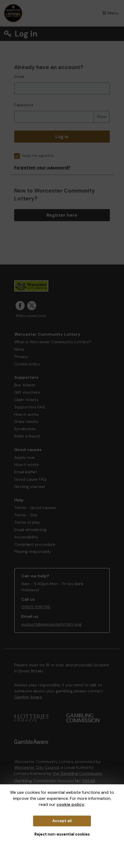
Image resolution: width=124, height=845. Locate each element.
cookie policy (70, 804)
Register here (62, 215)
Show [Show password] (102, 116)
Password (23, 105)
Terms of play (27, 522)
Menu (110, 13)
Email (19, 76)
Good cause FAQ (30, 479)
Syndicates (25, 429)
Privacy (21, 356)
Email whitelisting (30, 529)
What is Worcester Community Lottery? (52, 342)
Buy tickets (24, 385)
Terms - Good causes (35, 507)
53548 (88, 781)
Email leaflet (25, 472)
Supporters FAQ (29, 407)
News (19, 349)
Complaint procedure (34, 544)
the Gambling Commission (77, 773)
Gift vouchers (27, 392)
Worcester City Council (36, 767)
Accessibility (26, 537)
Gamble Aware (28, 697)
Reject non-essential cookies (62, 834)
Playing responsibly (32, 551)
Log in (62, 136)
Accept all (62, 820)
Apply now (24, 457)
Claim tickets (26, 399)
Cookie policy (27, 364)
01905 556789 (35, 607)
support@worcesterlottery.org (51, 624)
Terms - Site (26, 515)
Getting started (29, 486)
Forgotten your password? (42, 167)
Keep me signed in (34, 155)
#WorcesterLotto (31, 316)
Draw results (26, 421)
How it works (26, 414)
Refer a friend (27, 436)
